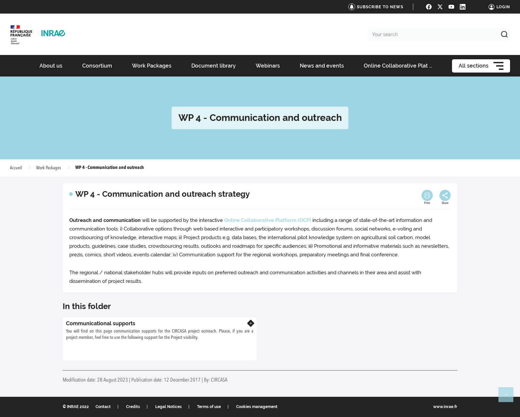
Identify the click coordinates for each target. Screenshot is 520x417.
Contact (103, 406)
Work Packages (48, 168)
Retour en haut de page (508, 397)
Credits (133, 406)
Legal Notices (168, 406)
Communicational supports (100, 323)
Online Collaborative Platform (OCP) (267, 220)
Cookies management (257, 406)
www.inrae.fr (445, 406)
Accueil (16, 168)
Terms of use (209, 406)
